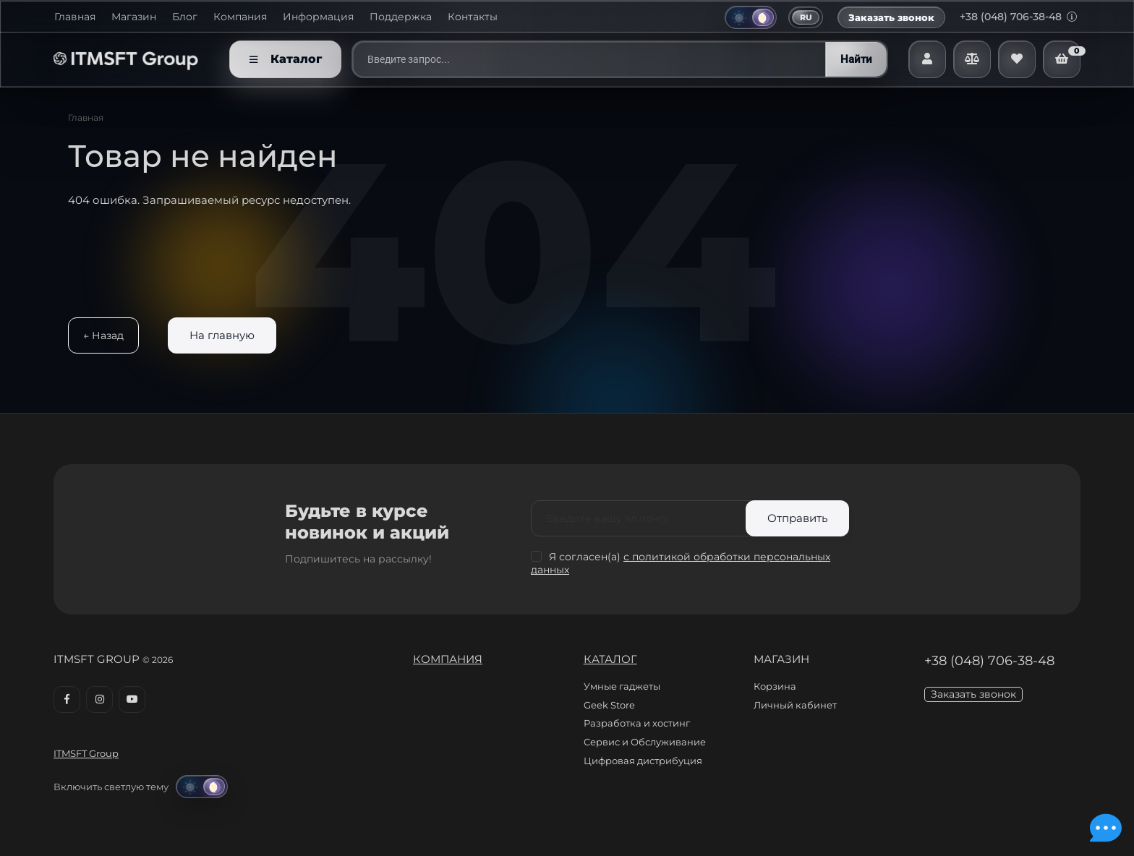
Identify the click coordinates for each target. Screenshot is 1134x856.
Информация (318, 17)
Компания (240, 17)
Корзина (775, 686)
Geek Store (609, 705)
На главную (222, 335)
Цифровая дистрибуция (643, 760)
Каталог (610, 659)
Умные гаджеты (622, 686)
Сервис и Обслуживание (645, 742)
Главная (74, 17)
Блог (184, 17)
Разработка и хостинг (637, 723)
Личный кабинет (795, 705)
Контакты (473, 17)
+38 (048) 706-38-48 (1018, 16)
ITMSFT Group (86, 753)
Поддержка (401, 17)
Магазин (133, 17)
